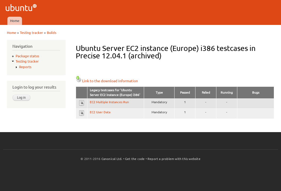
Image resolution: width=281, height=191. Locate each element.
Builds (51, 32)
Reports (25, 67)
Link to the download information (107, 81)
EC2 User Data (100, 112)
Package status (27, 56)
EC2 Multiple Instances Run (109, 102)
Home (14, 21)
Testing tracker (31, 32)
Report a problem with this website (174, 158)
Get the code (135, 158)
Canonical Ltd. (111, 158)
